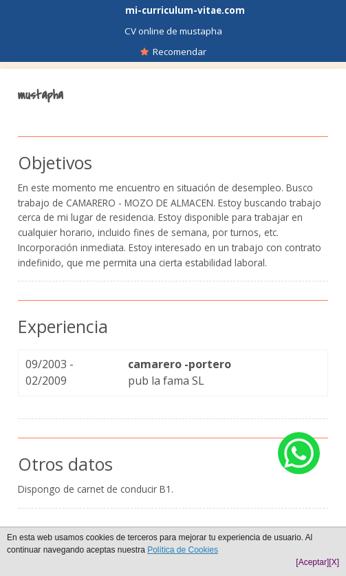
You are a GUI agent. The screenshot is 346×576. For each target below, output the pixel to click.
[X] (334, 562)
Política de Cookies (182, 550)
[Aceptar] (312, 562)
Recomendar (173, 51)
